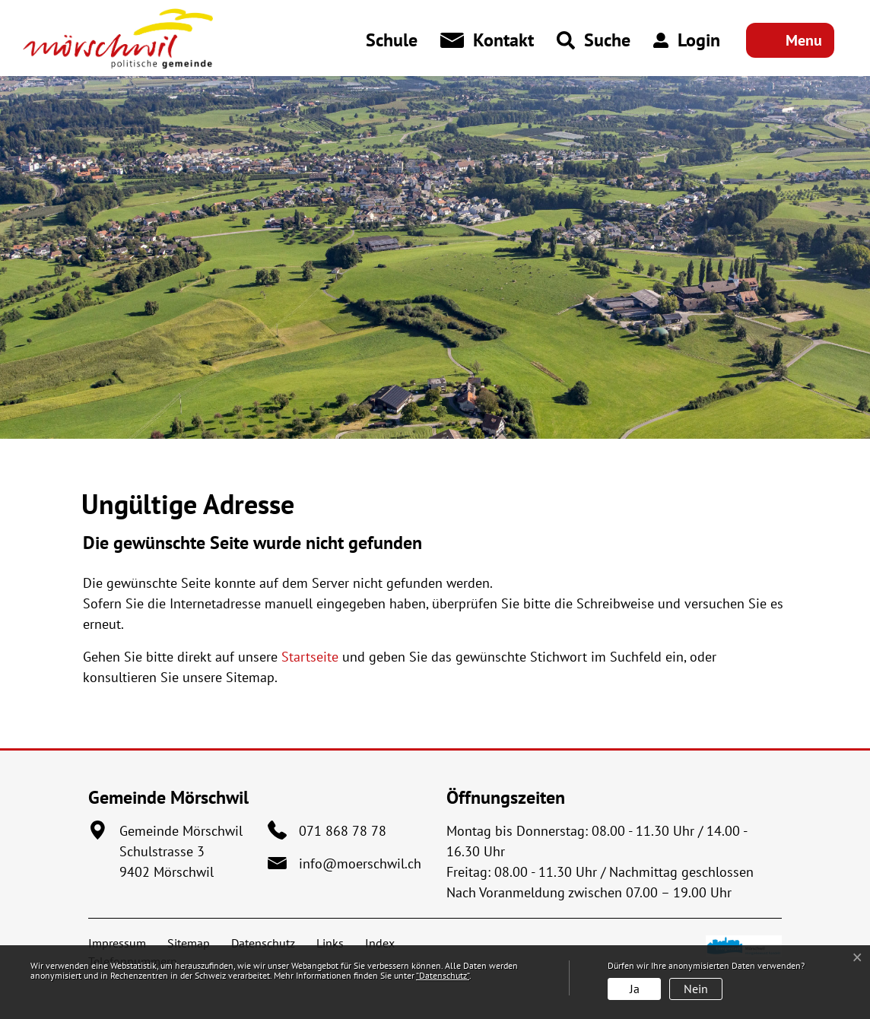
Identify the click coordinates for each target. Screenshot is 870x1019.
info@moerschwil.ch (360, 863)
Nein (696, 988)
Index (380, 943)
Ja (635, 988)
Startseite (309, 656)
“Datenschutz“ (442, 975)
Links (330, 943)
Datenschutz (263, 943)
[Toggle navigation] (790, 40)
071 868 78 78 (342, 831)
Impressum (117, 943)
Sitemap (188, 943)
